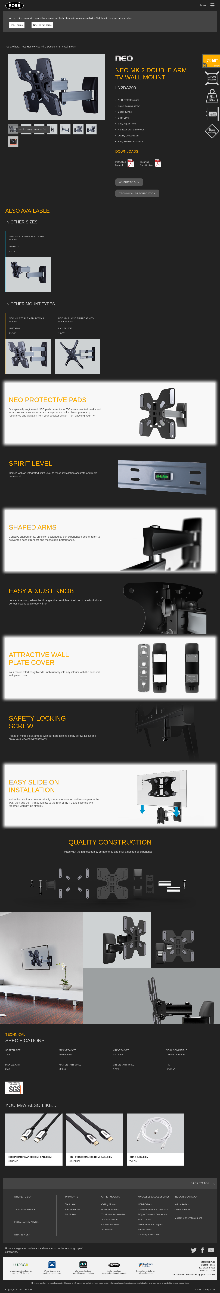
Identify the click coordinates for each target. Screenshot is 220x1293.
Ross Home (27, 46)
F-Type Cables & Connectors (152, 1214)
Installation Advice (26, 1222)
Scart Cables (144, 1219)
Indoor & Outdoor (186, 1196)
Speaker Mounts (109, 1219)
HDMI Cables (144, 1204)
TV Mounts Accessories (113, 1214)
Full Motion (70, 1214)
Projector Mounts (110, 1209)
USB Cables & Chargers (150, 1224)
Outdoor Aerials (182, 1209)
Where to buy (129, 182)
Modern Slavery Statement (188, 1218)
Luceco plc (26, 1289)
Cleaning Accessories (149, 1234)
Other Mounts (110, 1196)
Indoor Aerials (182, 1204)
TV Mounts (71, 1196)
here (103, 18)
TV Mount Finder (24, 1209)
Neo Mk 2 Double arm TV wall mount (56, 46)
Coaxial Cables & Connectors (153, 1209)
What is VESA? (23, 1234)
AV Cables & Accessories (154, 1196)
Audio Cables (144, 1229)
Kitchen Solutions (110, 1224)
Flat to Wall (70, 1204)
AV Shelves (107, 1229)
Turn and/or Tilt (72, 1209)
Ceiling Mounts (108, 1204)
